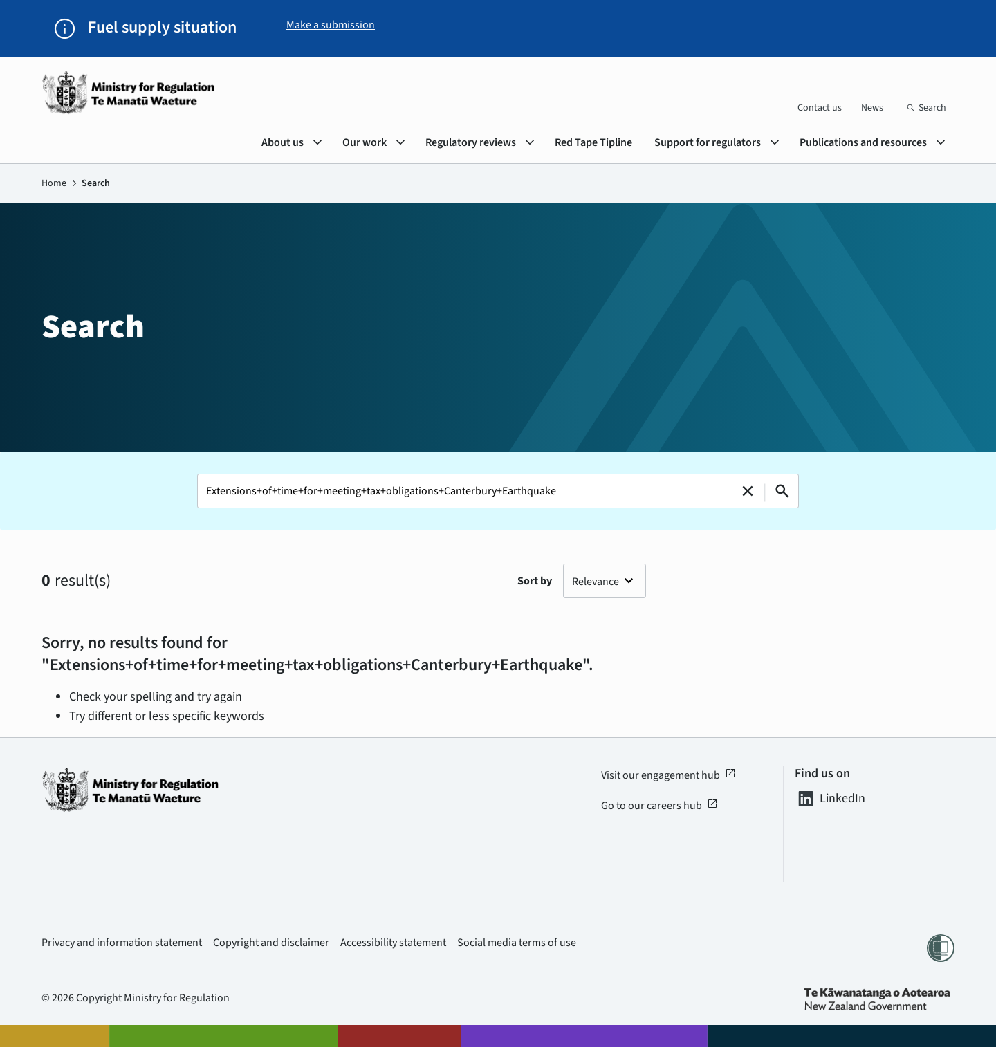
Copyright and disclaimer (271, 942)
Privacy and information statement (122, 942)
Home (54, 183)
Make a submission (330, 25)
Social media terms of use (516, 942)
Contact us (819, 108)
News (872, 108)
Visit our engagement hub (668, 775)
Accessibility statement (393, 942)
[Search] (926, 108)
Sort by (534, 581)
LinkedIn (830, 798)
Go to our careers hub (659, 805)
